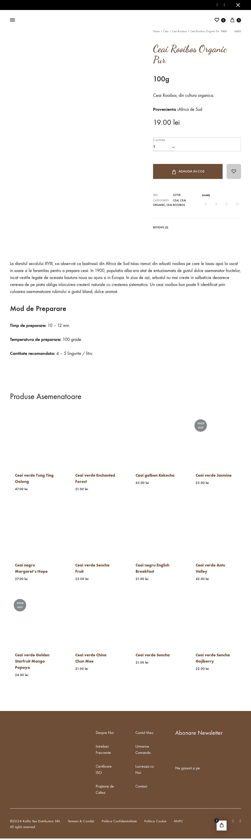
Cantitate (159, 140)
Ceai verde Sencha (153, 656)
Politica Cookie (155, 822)
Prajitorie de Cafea (105, 790)
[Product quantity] (163, 146)
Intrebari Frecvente (103, 750)
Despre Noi (105, 734)
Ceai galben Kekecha (155, 476)
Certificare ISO (104, 770)
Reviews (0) (160, 229)
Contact (141, 787)
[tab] (160, 230)
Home (156, 31)
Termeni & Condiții (81, 822)
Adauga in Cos (187, 172)
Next (238, 31)
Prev (224, 31)
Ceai (165, 31)
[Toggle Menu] (12, 20)
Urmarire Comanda (143, 750)
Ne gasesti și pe (187, 769)
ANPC (178, 822)
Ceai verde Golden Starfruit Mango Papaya (32, 662)
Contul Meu (144, 734)
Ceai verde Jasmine (214, 476)
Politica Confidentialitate (119, 822)
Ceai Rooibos (179, 31)
